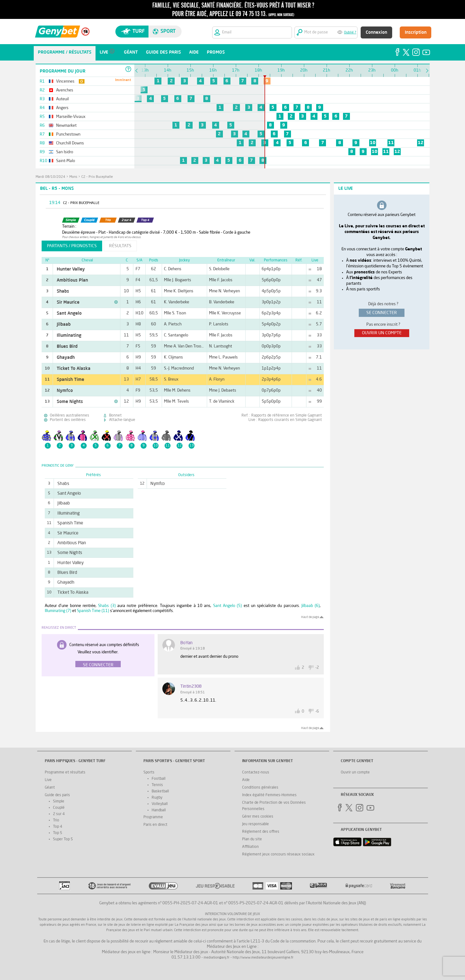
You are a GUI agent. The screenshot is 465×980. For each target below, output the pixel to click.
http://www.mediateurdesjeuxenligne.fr (263, 958)
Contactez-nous (255, 772)
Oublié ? (350, 32)
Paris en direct (155, 825)
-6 (317, 711)
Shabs (63, 291)
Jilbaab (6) (310, 606)
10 (372, 143)
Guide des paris (57, 795)
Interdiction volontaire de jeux (232, 914)
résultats (120, 246)
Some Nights (70, 402)
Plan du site (252, 839)
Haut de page (310, 617)
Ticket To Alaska (73, 368)
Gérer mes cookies (257, 817)
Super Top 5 (63, 839)
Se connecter (98, 665)
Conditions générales (260, 788)
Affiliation (250, 847)
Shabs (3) (106, 606)
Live (48, 780)
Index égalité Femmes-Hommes (269, 795)
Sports (148, 772)
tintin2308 (190, 686)
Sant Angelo (69, 313)
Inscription (416, 32)
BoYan (186, 643)
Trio (56, 820)
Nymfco (65, 390)
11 (391, 143)
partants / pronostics (72, 246)
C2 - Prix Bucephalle (97, 177)
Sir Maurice (68, 302)
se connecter (381, 313)
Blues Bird (67, 346)
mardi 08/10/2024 (50, 177)
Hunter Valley (71, 269)
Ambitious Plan (72, 280)
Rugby (157, 798)
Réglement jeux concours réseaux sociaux (278, 854)
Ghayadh (66, 357)
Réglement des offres (260, 832)
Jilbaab (64, 324)
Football (159, 779)
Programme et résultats (65, 772)
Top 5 (57, 833)
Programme (153, 817)
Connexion (376, 32)
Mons (73, 177)
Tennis (157, 785)
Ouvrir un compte (355, 772)
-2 (317, 668)
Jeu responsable (255, 824)
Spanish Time (70, 379)
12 (420, 143)
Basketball (160, 791)
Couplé (59, 808)
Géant (50, 788)
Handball (159, 810)
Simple (58, 801)
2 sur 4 (59, 814)
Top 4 (57, 827)
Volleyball (160, 804)
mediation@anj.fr (217, 958)
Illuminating (69, 335)
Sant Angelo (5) (227, 606)
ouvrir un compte (382, 333)
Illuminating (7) (58, 611)
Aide (246, 780)
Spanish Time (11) (93, 611)
